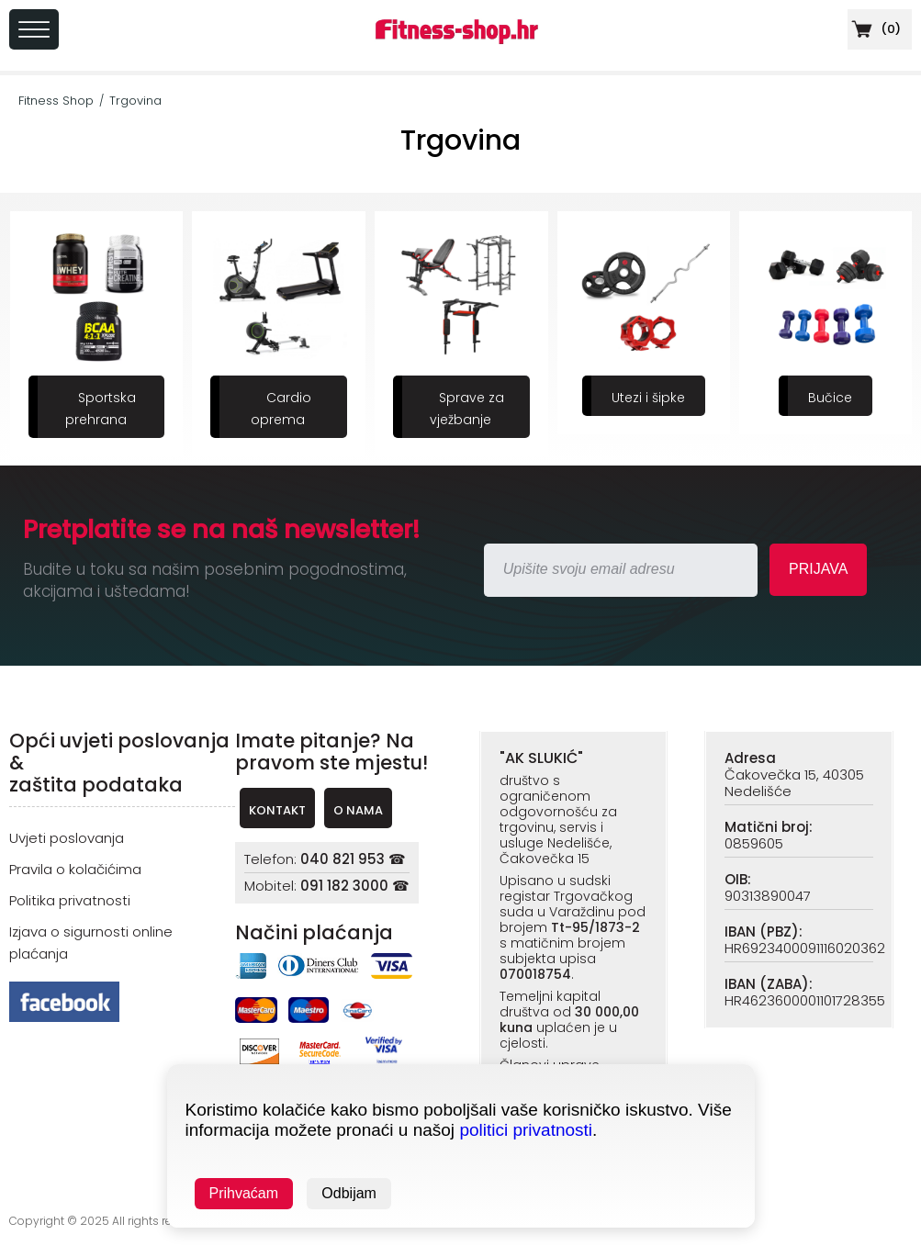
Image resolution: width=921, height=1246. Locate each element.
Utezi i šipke (648, 397)
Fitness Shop (56, 100)
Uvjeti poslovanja (66, 838)
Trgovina (135, 100)
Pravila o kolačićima (75, 869)
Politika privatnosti (69, 900)
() (874, 29)
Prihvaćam (244, 1193)
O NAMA (358, 810)
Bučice (830, 397)
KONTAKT (277, 810)
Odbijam (348, 1193)
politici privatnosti (525, 1129)
